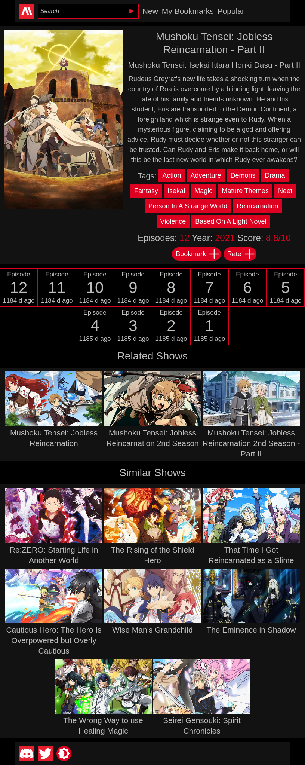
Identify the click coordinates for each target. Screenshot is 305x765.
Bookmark (198, 254)
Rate (241, 254)
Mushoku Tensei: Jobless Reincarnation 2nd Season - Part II (251, 443)
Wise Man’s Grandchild (152, 629)
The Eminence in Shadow (251, 629)
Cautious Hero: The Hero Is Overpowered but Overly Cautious (53, 640)
